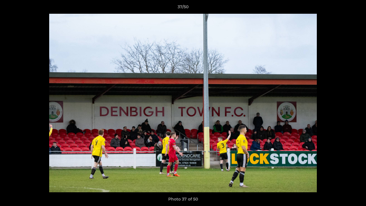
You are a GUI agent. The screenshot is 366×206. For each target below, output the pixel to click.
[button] (355, 8)
